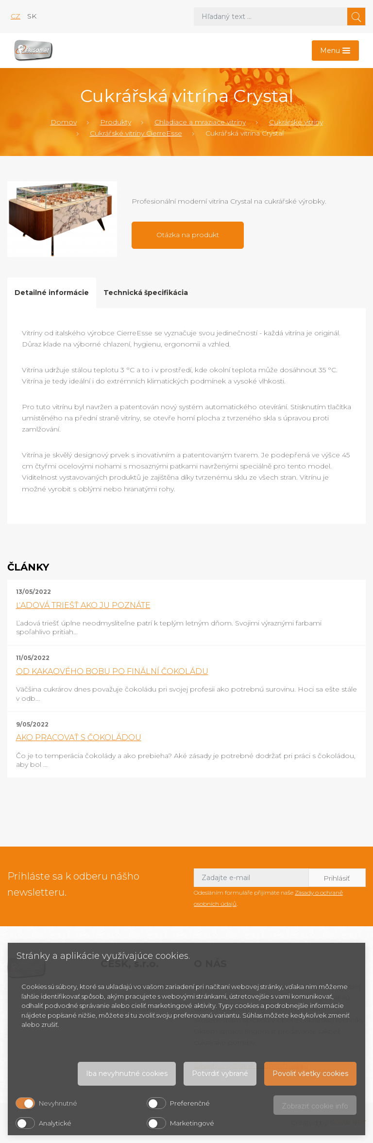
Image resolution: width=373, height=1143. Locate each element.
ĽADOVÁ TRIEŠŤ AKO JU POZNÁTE (83, 605)
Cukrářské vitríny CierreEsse (136, 133)
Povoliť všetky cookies (310, 1073)
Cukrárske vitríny (296, 122)
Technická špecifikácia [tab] (145, 292)
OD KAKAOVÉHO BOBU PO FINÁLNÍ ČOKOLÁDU (112, 671)
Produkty (115, 122)
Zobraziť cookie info (315, 1106)
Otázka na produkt (187, 234)
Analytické (55, 1123)
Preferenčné (190, 1103)
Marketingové (192, 1123)
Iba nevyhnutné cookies (127, 1073)
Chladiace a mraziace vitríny (200, 122)
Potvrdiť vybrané (220, 1073)
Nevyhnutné (58, 1103)
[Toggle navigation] (335, 50)
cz (15, 16)
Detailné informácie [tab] (52, 292)
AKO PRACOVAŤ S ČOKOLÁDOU (78, 737)
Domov (64, 122)
